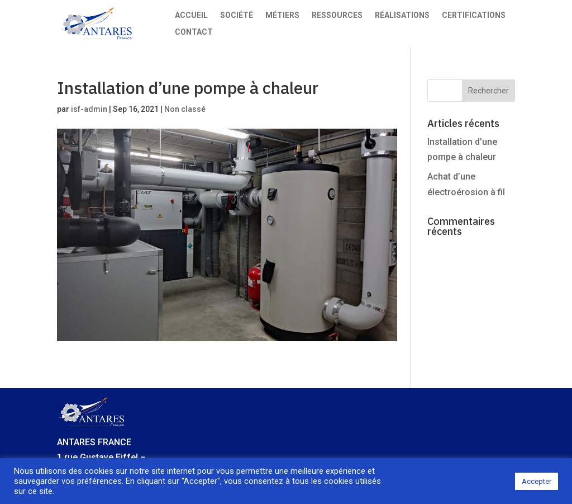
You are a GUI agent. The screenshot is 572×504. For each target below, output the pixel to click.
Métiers (282, 15)
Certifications (474, 15)
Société (236, 15)
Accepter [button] (536, 481)
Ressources (337, 15)
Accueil (191, 15)
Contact (194, 32)
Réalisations (402, 15)
